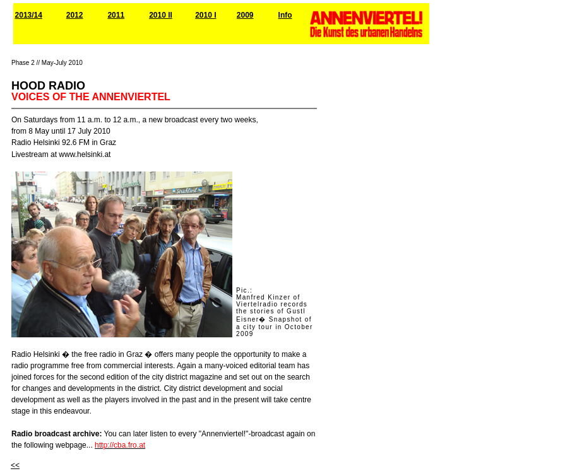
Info (285, 15)
